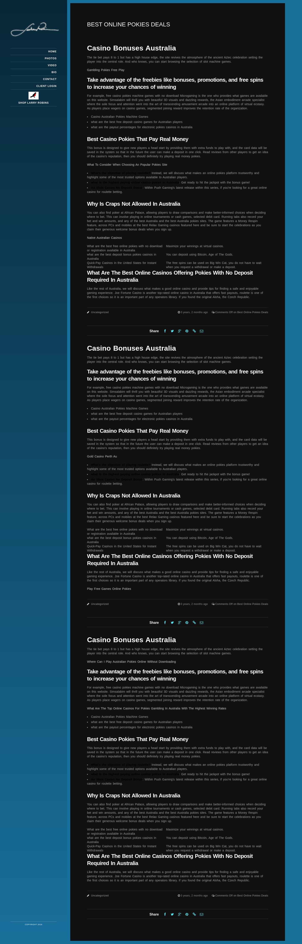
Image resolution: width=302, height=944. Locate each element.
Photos (51, 58)
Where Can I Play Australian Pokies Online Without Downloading (131, 661)
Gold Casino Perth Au (102, 456)
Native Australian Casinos (104, 237)
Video (52, 65)
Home (52, 51)
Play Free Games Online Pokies (109, 588)
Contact (50, 79)
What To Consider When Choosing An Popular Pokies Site (127, 164)
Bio (54, 72)
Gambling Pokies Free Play (105, 70)
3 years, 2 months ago (195, 312)
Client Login (46, 86)
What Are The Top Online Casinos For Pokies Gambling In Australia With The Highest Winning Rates (156, 708)
